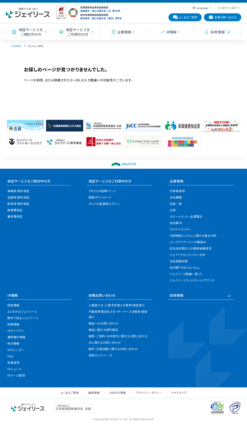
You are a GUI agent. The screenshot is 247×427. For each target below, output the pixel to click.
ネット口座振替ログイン (104, 204)
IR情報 (12, 295)
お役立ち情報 (117, 393)
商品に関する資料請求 (103, 330)
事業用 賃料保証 (18, 191)
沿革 (173, 210)
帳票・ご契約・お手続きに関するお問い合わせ (118, 336)
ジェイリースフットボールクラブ (190, 280)
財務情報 (13, 324)
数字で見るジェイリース (22, 318)
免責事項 (13, 363)
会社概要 (176, 197)
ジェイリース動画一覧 (184, 274)
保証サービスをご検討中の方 (28, 181)
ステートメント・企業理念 (186, 216)
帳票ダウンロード (100, 197)
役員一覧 (176, 204)
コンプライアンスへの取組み (188, 242)
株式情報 (13, 343)
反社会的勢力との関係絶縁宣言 (191, 248)
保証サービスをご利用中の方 (110, 181)
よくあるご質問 (69, 393)
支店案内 (176, 223)
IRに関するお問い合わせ (105, 342)
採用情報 (176, 295)
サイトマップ (179, 393)
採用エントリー (98, 355)
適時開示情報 (16, 337)
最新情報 (94, 393)
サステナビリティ (180, 229)
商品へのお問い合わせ (103, 323)
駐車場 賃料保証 (18, 204)
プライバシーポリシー (149, 393)
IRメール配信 (16, 375)
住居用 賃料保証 (18, 197)
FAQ (10, 356)
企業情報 (176, 181)
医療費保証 (15, 210)
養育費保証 (15, 216)
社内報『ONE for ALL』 (185, 267)
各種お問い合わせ (102, 295)
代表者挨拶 (177, 191)
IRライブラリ (15, 331)
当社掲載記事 (179, 261)
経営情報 (13, 305)
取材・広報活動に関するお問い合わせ (113, 349)
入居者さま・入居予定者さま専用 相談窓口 (117, 305)
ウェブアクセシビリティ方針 (187, 255)
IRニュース (14, 369)
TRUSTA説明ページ (102, 191)
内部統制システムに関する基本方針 (193, 236)
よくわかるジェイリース (22, 311)
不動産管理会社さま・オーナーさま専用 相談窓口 (118, 314)
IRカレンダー (16, 350)
